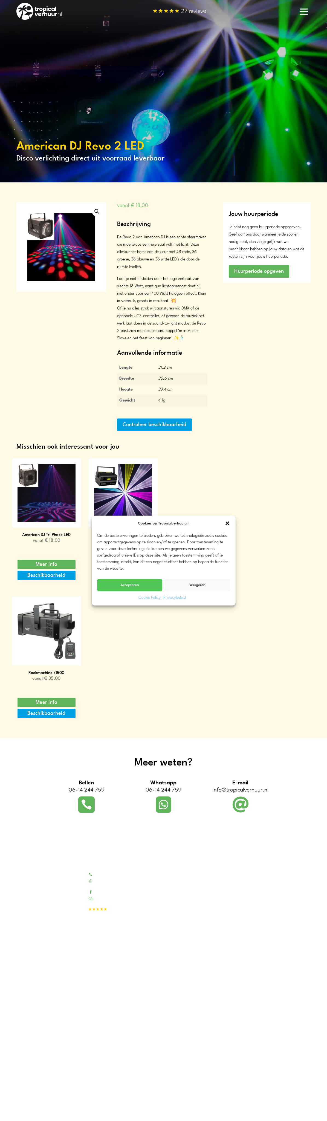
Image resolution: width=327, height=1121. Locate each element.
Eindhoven (25, 1115)
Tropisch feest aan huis (184, 935)
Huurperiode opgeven (259, 271)
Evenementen (177, 943)
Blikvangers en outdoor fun (260, 917)
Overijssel (24, 1067)
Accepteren (129, 585)
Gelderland (25, 1048)
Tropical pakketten (252, 874)
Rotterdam (25, 1108)
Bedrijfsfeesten (177, 928)
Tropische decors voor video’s (190, 950)
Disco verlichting (251, 985)
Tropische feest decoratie (258, 903)
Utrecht (22, 1041)
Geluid (242, 992)
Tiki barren (246, 881)
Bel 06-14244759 (110, 874)
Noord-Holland (29, 1035)
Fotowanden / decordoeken (260, 910)
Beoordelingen (177, 895)
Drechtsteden (27, 1102)
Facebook (103, 892)
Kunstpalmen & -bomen (257, 895)
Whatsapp (104, 881)
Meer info (46, 564)
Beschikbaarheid (46, 575)
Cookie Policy (149, 598)
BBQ (241, 971)
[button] (227, 523)
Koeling (243, 964)
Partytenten (247, 950)
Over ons (173, 874)
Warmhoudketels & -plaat (259, 957)
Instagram (103, 898)
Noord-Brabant (29, 1061)
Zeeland (23, 1054)
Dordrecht (24, 1095)
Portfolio (172, 881)
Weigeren (197, 585)
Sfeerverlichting (250, 978)
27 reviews (179, 11)
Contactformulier (180, 888)
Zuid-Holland (27, 1028)
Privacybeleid (174, 598)
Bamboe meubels (251, 888)
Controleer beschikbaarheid (154, 424)
